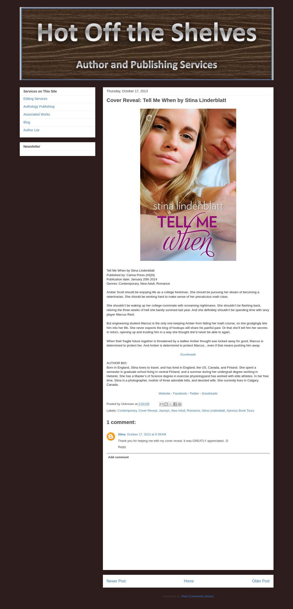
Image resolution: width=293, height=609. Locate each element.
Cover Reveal (148, 410)
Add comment (118, 457)
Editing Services (35, 99)
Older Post (261, 581)
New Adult (178, 410)
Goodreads (188, 354)
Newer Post (116, 581)
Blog (27, 122)
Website (164, 393)
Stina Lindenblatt (213, 410)
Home (189, 581)
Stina (122, 434)
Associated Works (37, 114)
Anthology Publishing (39, 106)
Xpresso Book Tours (240, 410)
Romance (193, 410)
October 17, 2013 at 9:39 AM (146, 434)
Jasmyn (164, 410)
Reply (122, 447)
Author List (31, 130)
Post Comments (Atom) (198, 596)
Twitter (194, 393)
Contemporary (127, 410)
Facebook (180, 393)
